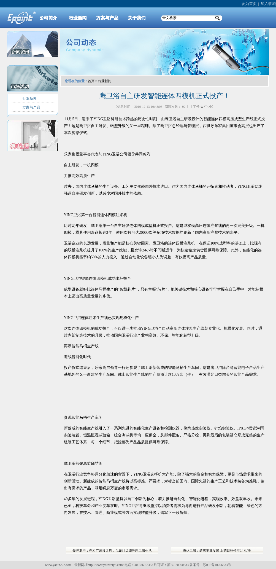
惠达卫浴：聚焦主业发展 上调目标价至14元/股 (217, 550)
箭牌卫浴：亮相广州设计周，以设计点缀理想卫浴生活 (112, 550)
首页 (91, 81)
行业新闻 (104, 81)
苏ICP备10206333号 (217, 565)
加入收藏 (268, 4)
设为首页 (249, 4)
